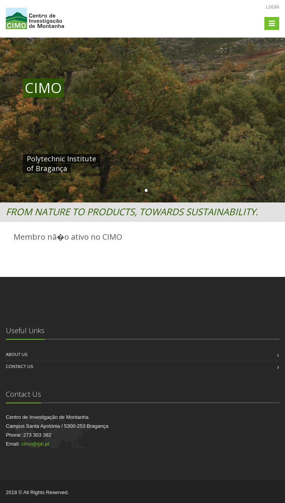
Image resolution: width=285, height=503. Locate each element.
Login (272, 7)
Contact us (19, 366)
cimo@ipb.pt (35, 444)
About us (17, 354)
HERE (184, 158)
